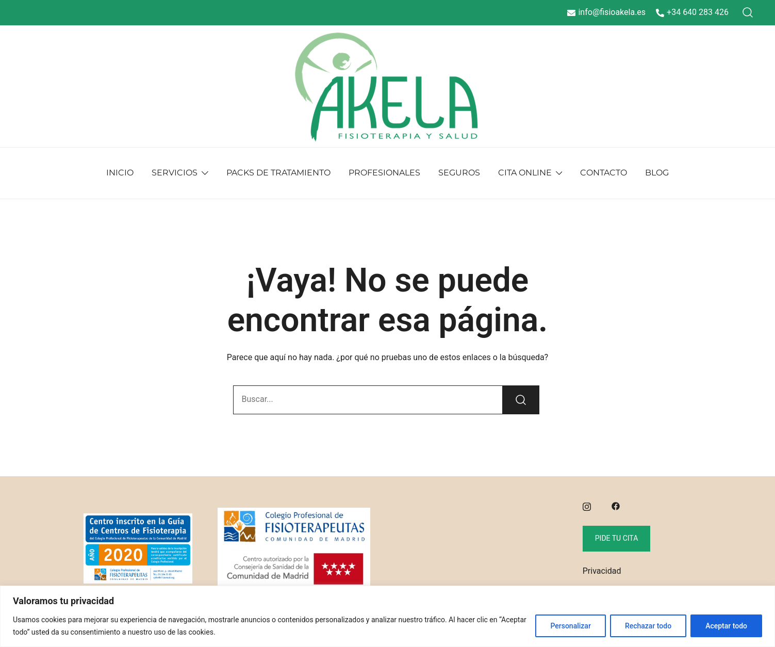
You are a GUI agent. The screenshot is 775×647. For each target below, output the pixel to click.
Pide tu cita (616, 538)
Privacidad (602, 571)
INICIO (120, 172)
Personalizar (570, 626)
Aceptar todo (726, 626)
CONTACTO (603, 172)
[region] (387, 616)
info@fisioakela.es (606, 12)
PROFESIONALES (384, 172)
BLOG (657, 172)
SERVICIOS (174, 172)
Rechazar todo (648, 626)
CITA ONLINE (525, 172)
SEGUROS (459, 172)
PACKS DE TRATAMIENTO (278, 172)
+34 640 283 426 (692, 12)
